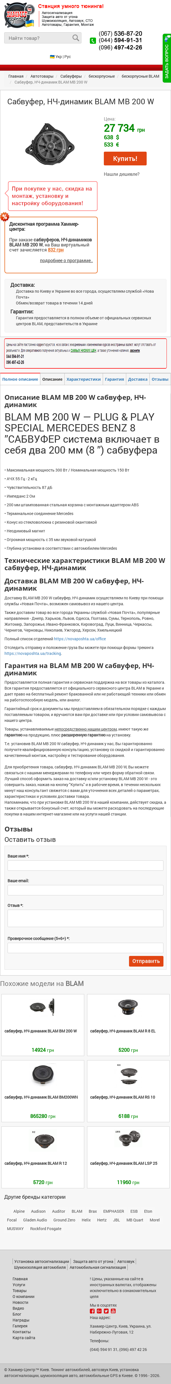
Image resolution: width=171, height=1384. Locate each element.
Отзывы (160, 379)
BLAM (77, 1211)
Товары (20, 1290)
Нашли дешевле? (122, 174)
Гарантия (114, 379)
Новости (20, 1302)
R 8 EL (123, 1031)
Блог (17, 1314)
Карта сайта (24, 1337)
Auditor (58, 1211)
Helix (86, 1220)
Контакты (22, 1331)
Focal (12, 1220)
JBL (116, 1220)
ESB (134, 1211)
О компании (23, 1296)
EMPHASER (113, 1211)
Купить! (125, 158)
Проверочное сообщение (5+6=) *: (39, 938)
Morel (155, 1220)
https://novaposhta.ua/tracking (32, 653)
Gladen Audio (35, 1220)
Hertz (102, 1220)
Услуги (19, 1284)
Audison (38, 1211)
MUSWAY (15, 1228)
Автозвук (125, 1261)
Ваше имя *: (18, 856)
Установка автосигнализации (41, 1261)
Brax (93, 1211)
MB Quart (135, 1220)
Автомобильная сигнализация (98, 1267)
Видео (18, 1308)
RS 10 (122, 1097)
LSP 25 (123, 1163)
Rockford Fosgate (45, 1228)
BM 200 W (40, 1031)
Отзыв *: (15, 905)
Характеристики (84, 379)
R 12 (35, 1163)
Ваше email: (18, 880)
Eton (148, 1211)
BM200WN (41, 1097)
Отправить (146, 961)
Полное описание (20, 379)
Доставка (137, 379)
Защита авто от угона (93, 1261)
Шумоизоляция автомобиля (40, 1267)
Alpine (19, 1211)
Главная (20, 1278)
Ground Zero (64, 1220)
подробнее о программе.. (66, 260)
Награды (21, 1320)
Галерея (20, 1325)
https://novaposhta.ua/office (80, 638)
